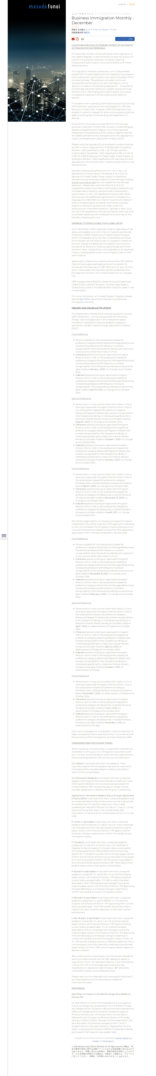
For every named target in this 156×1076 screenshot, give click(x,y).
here (114, 1032)
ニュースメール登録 (125, 39)
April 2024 (85, 299)
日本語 (132, 4)
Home (44, 6)
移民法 (87, 32)
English (122, 4)
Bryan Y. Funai (109, 29)
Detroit (125, 1038)
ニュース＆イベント (83, 13)
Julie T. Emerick (93, 29)
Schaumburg (108, 1041)
